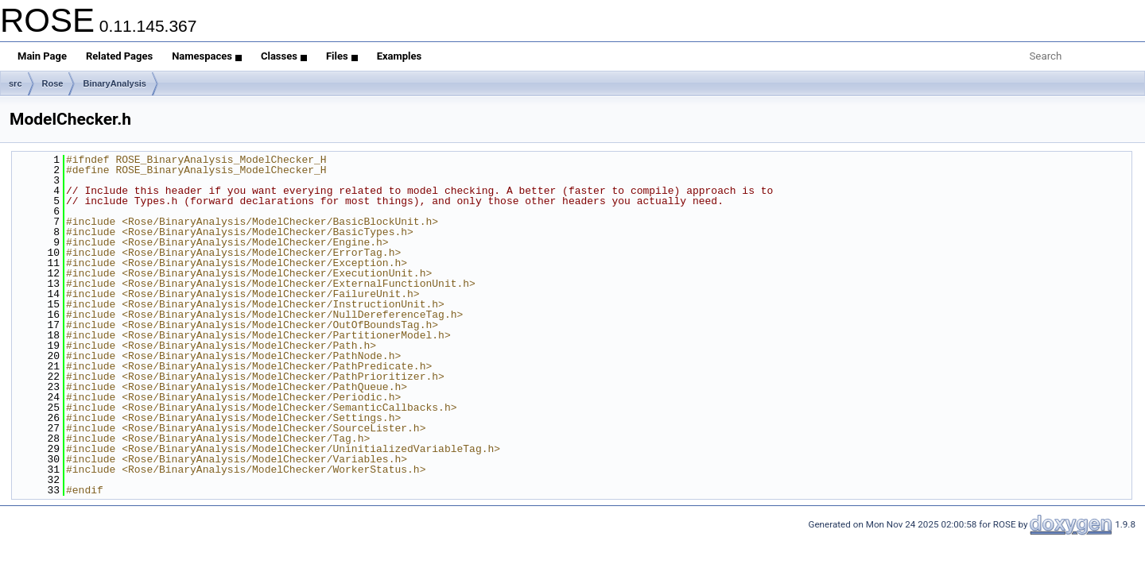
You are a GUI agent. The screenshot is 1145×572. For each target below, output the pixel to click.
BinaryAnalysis (114, 83)
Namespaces (207, 56)
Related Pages (119, 56)
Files (342, 56)
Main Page (42, 56)
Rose (53, 83)
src (15, 83)
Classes (284, 56)
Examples (399, 56)
